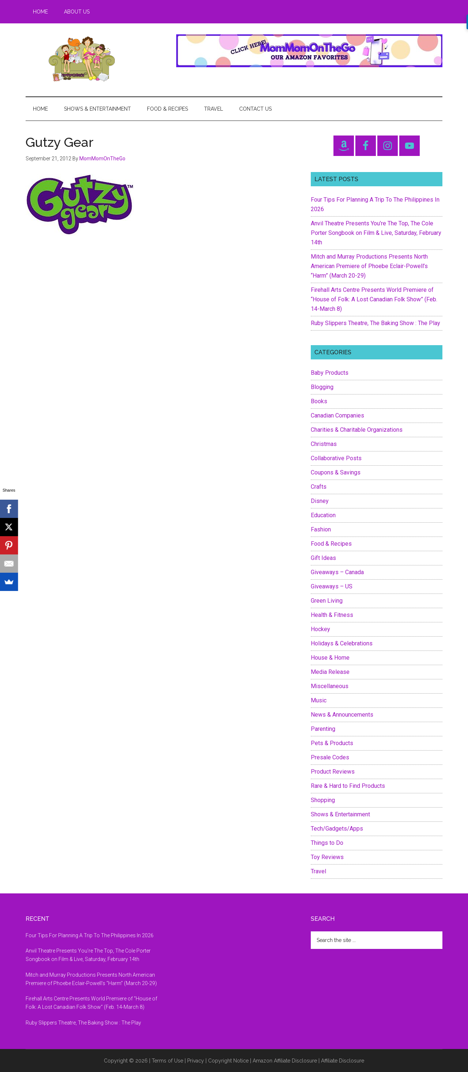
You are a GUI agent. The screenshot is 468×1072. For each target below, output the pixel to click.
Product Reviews (333, 771)
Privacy (195, 1061)
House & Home (330, 657)
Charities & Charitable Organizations (357, 429)
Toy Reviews (327, 857)
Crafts (319, 486)
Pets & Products (332, 743)
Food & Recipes (331, 543)
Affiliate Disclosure (342, 1061)
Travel (318, 871)
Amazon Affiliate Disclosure (285, 1061)
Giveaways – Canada (337, 572)
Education (323, 515)
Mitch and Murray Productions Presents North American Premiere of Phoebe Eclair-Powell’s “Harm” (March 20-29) (369, 266)
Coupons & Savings (336, 472)
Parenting (323, 728)
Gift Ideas (323, 557)
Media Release (330, 671)
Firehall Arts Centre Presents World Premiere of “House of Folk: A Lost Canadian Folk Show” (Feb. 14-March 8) (374, 299)
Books (319, 401)
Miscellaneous (329, 686)
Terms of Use (167, 1061)
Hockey (320, 629)
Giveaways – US (331, 586)
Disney (320, 500)
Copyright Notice (228, 1061)
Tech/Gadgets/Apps (337, 828)
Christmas (324, 443)
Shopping (323, 800)
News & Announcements (342, 714)
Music (319, 700)
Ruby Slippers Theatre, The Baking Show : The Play (375, 323)
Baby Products (329, 372)
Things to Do (327, 842)
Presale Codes (330, 757)
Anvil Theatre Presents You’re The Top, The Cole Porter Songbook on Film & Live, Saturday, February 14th (376, 233)
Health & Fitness (332, 614)
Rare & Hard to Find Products (348, 785)
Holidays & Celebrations (342, 643)
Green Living (327, 600)
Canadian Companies (337, 415)
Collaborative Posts (336, 458)
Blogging (322, 387)
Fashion (321, 529)
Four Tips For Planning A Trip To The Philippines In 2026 (90, 935)
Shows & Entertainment (340, 814)
